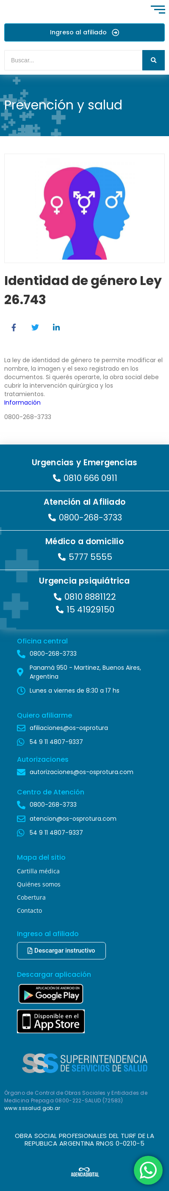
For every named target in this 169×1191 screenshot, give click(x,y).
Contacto (29, 910)
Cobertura (31, 897)
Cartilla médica (38, 871)
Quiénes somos (39, 884)
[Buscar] (73, 60)
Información (22, 402)
